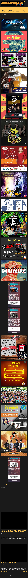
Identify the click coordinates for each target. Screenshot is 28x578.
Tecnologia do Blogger (14, 575)
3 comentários (8, 540)
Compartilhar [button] (24, 484)
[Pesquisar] (24, 1)
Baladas (4, 484)
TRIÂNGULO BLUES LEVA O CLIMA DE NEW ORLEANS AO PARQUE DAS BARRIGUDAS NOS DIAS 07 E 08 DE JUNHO (13, 531)
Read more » (25, 540)
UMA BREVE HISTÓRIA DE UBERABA (9, 562)
